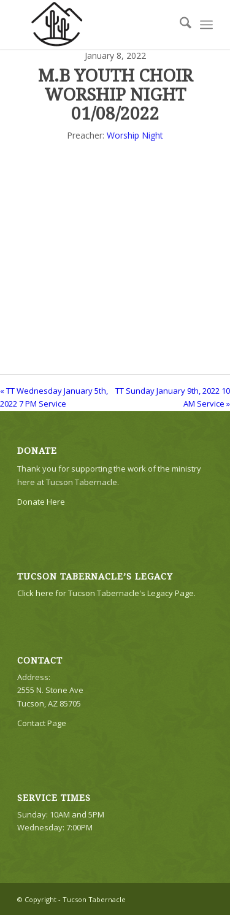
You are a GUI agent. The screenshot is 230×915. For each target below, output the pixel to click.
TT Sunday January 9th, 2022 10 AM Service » (172, 397)
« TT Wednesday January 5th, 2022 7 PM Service (54, 397)
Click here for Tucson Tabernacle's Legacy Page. (106, 593)
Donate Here (41, 501)
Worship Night (135, 135)
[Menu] (206, 24)
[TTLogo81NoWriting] (95, 24)
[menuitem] (179, 24)
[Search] (179, 24)
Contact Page (41, 723)
